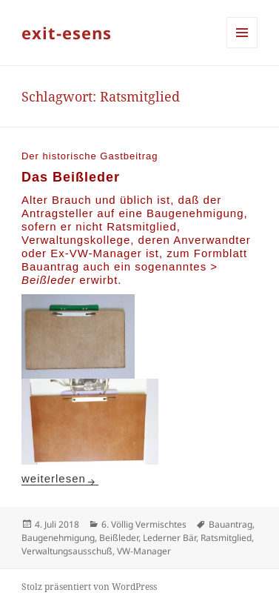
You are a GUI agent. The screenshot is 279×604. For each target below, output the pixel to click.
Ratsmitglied (226, 537)
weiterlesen (59, 478)
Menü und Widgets (242, 47)
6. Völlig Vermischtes (143, 524)
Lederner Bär (169, 537)
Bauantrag (230, 524)
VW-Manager (144, 551)
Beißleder (118, 537)
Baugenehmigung (58, 537)
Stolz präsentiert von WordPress (89, 586)
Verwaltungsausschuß (66, 551)
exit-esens (66, 32)
